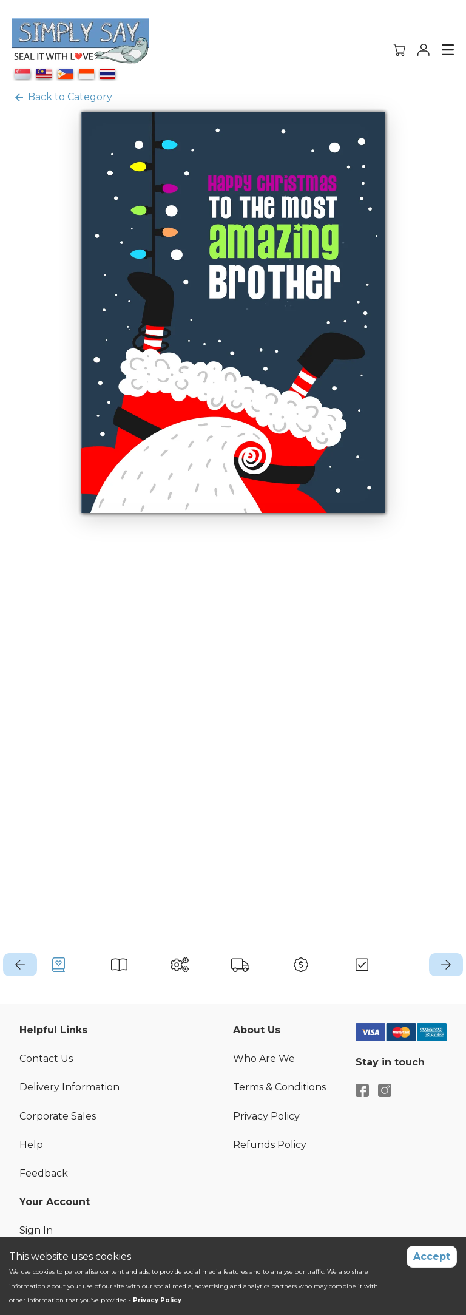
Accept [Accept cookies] (431, 1256)
